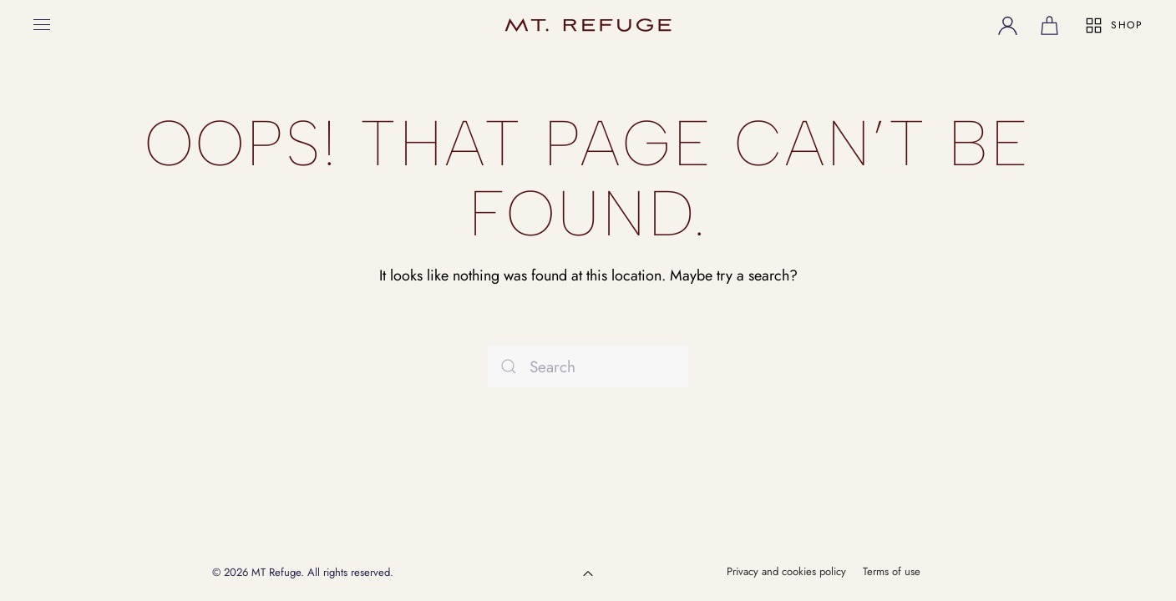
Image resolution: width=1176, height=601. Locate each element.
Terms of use (891, 571)
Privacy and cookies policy (786, 571)
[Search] (588, 366)
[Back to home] (588, 25)
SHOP (1113, 25)
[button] (41, 25)
